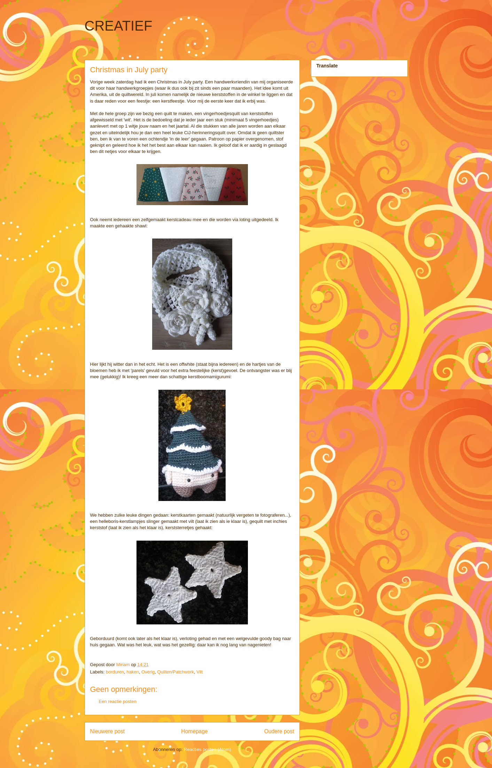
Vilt (199, 671)
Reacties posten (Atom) (207, 749)
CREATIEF (119, 25)
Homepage (194, 731)
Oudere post (279, 731)
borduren (115, 671)
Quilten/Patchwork (175, 671)
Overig (148, 671)
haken (132, 671)
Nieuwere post (107, 731)
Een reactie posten (117, 701)
